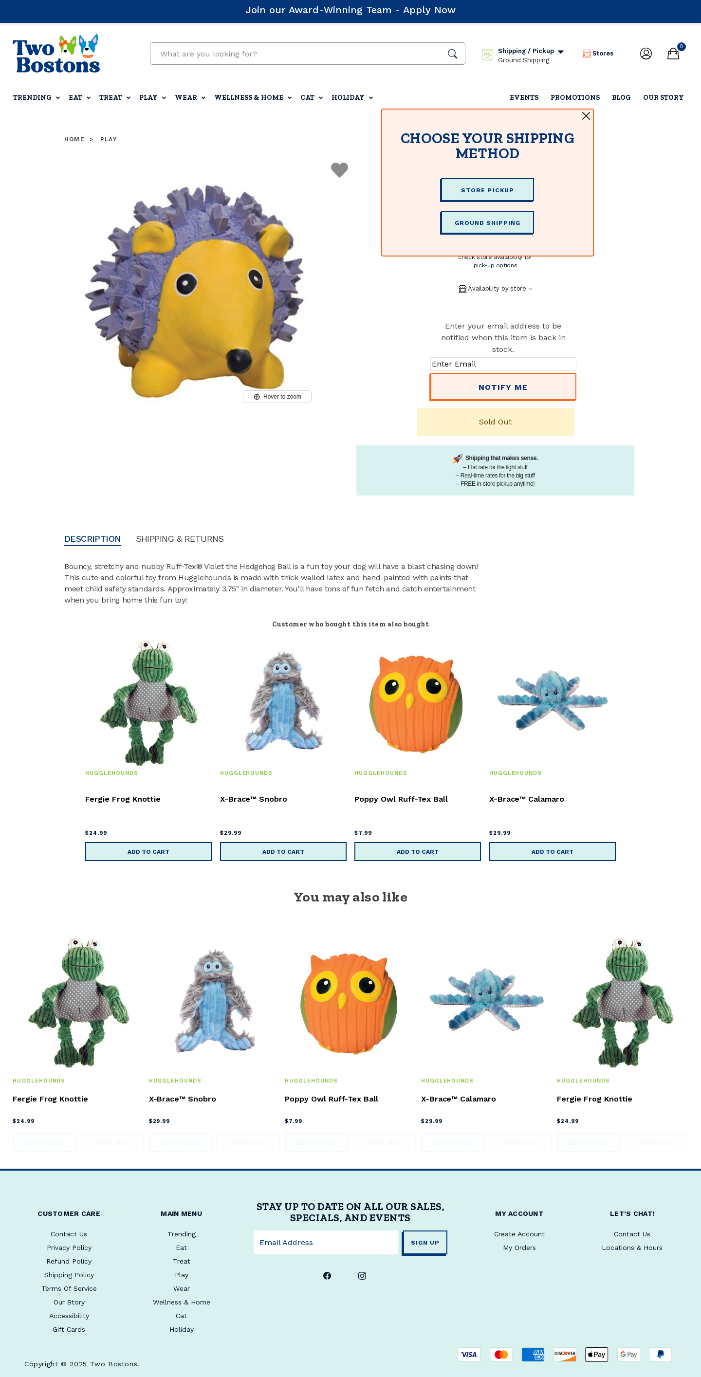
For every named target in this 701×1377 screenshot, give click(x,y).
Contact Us (632, 1234)
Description (92, 539)
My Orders (519, 1247)
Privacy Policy (69, 1247)
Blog (621, 97)
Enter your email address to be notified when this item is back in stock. (503, 337)
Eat (75, 97)
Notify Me (503, 387)
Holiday (348, 97)
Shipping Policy (69, 1275)
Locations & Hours (632, 1247)
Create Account (519, 1234)
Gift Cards (69, 1329)
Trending (32, 97)
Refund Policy (69, 1261)
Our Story (663, 97)
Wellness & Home (248, 97)
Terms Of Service (69, 1288)
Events (524, 97)
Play (148, 97)
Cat (307, 97)
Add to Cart (148, 851)
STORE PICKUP (487, 190)
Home (74, 139)
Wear (186, 97)
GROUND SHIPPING (487, 223)
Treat (110, 97)
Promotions (575, 97)
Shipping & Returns (180, 539)
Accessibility (69, 1316)
